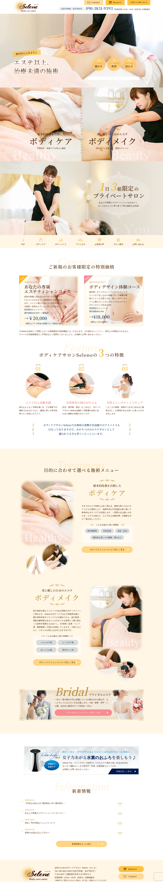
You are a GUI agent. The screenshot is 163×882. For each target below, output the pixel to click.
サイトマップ (33, 874)
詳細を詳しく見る (124, 771)
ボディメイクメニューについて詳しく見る (57, 662)
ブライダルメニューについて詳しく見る (83, 712)
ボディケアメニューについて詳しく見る (107, 549)
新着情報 (22, 874)
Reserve (117, 2)
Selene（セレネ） (86, 880)
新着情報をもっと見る (81, 831)
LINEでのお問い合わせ (138, 2)
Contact (95, 2)
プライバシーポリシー (49, 874)
